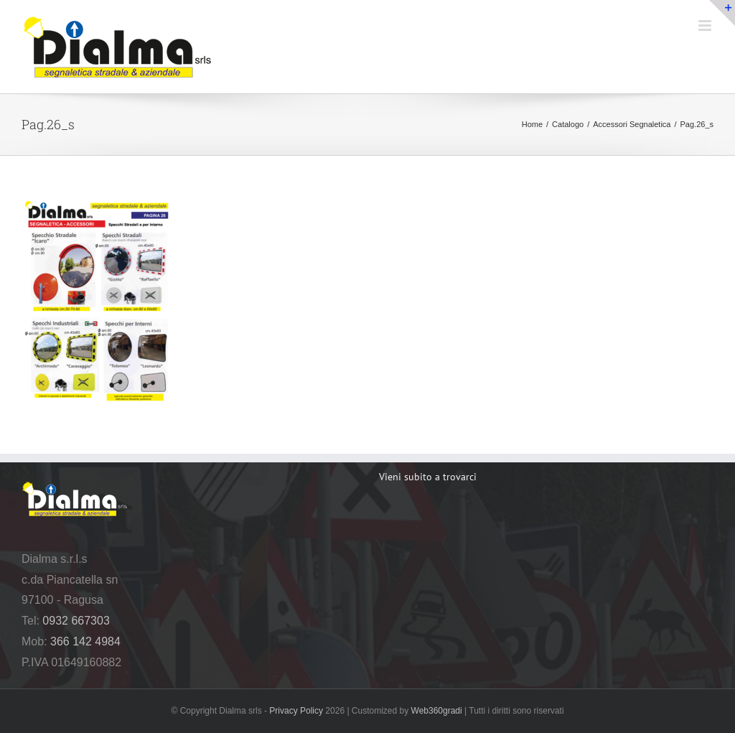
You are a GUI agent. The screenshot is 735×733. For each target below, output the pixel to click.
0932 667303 (75, 621)
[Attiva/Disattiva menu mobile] (705, 25)
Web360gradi (436, 711)
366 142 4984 (85, 641)
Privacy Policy (296, 711)
